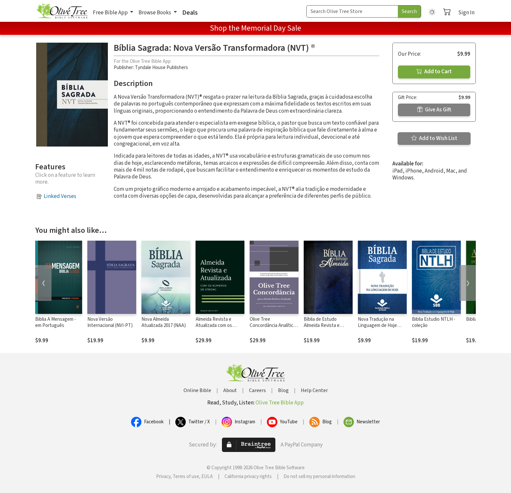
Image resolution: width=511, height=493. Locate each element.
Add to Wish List (434, 138)
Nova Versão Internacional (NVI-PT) (110, 322)
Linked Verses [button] (60, 196)
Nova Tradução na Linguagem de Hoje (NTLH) (377, 325)
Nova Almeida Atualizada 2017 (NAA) (163, 322)
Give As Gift (434, 110)
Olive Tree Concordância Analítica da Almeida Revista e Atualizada (273, 328)
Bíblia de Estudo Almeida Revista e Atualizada (322, 325)
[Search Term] (352, 11)
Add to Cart (434, 72)
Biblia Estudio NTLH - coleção (433, 322)
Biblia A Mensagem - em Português (55, 322)
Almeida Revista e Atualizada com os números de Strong (215, 325)
